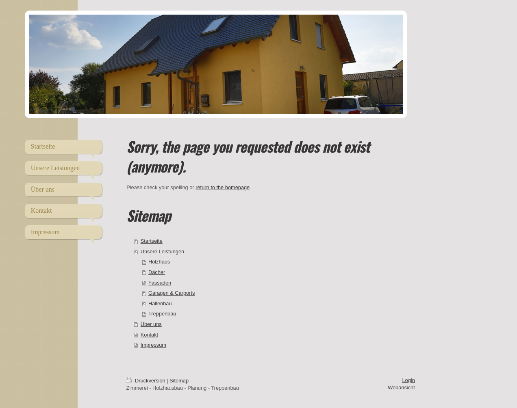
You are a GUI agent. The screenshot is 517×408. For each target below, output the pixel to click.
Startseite (152, 241)
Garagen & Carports (171, 293)
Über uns (151, 324)
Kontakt (149, 335)
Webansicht (401, 387)
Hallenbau (160, 303)
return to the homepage (223, 187)
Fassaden (159, 283)
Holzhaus (159, 262)
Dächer (156, 272)
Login (408, 380)
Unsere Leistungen (162, 251)
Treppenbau (162, 314)
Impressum (153, 345)
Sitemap (179, 381)
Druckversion (146, 381)
